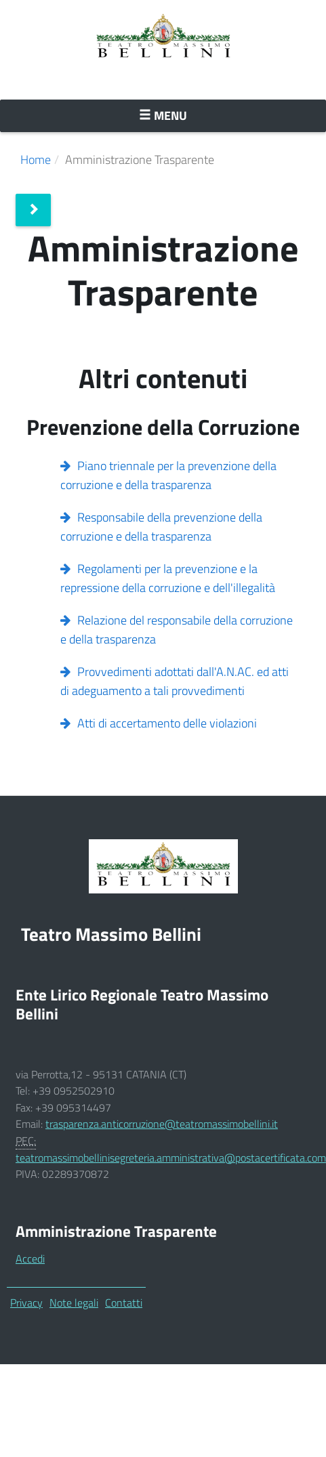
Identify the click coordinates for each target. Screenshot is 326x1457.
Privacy (26, 1302)
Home (35, 159)
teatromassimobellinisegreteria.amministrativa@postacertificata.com (171, 1157)
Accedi (30, 1258)
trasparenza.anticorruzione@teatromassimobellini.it (161, 1124)
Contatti (123, 1302)
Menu (193, 115)
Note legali (73, 1302)
